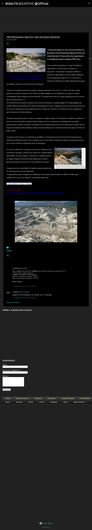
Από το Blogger (46, 523)
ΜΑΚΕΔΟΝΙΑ (54, 402)
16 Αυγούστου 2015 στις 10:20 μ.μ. (24, 298)
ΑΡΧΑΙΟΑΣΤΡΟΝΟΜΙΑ (68, 398)
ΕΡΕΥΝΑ (30, 402)
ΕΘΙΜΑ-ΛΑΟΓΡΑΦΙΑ (79, 402)
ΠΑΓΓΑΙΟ (41, 402)
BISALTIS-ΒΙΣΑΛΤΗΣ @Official (26, 3)
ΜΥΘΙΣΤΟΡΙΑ (38, 398)
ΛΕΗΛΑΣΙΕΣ (19, 402)
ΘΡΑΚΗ (9, 251)
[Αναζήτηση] (51, 3)
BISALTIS (23, 292)
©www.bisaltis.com (46, 527)
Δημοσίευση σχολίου (13, 302)
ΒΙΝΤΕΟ (8, 402)
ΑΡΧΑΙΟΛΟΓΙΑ (52, 398)
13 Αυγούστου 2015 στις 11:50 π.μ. (24, 286)
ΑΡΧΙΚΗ (8, 398)
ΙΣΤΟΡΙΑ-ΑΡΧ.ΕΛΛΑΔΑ (22, 398)
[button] (7, 43)
